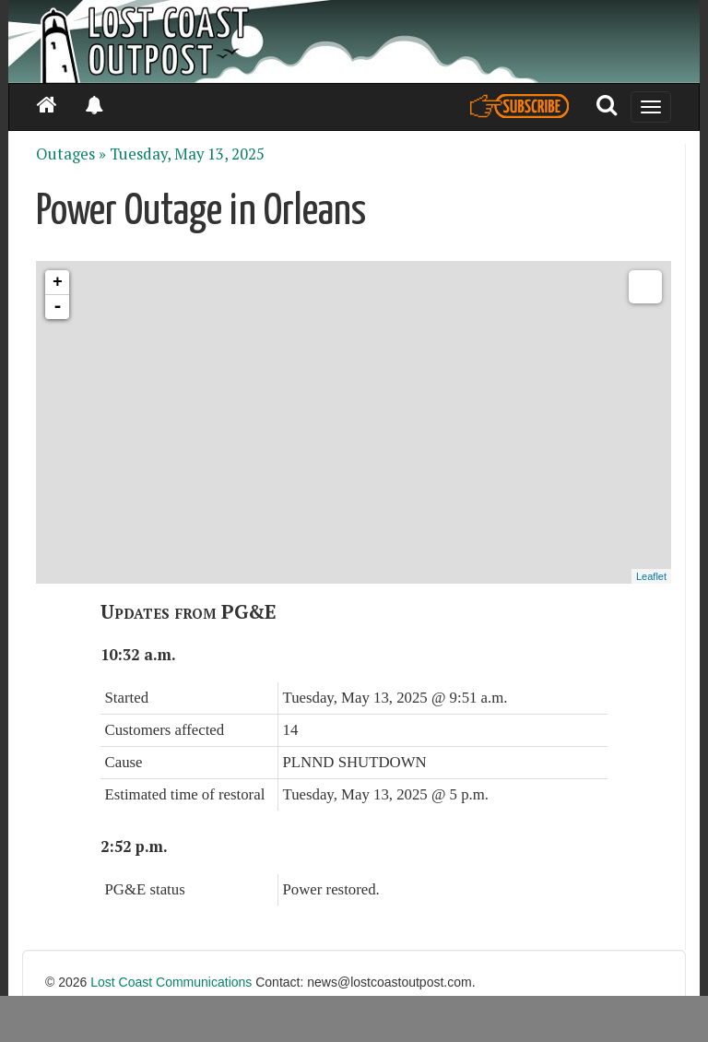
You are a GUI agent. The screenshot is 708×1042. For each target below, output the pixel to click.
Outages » (71, 154)
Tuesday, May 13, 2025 (187, 154)
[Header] (354, 41)
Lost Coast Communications (171, 982)
